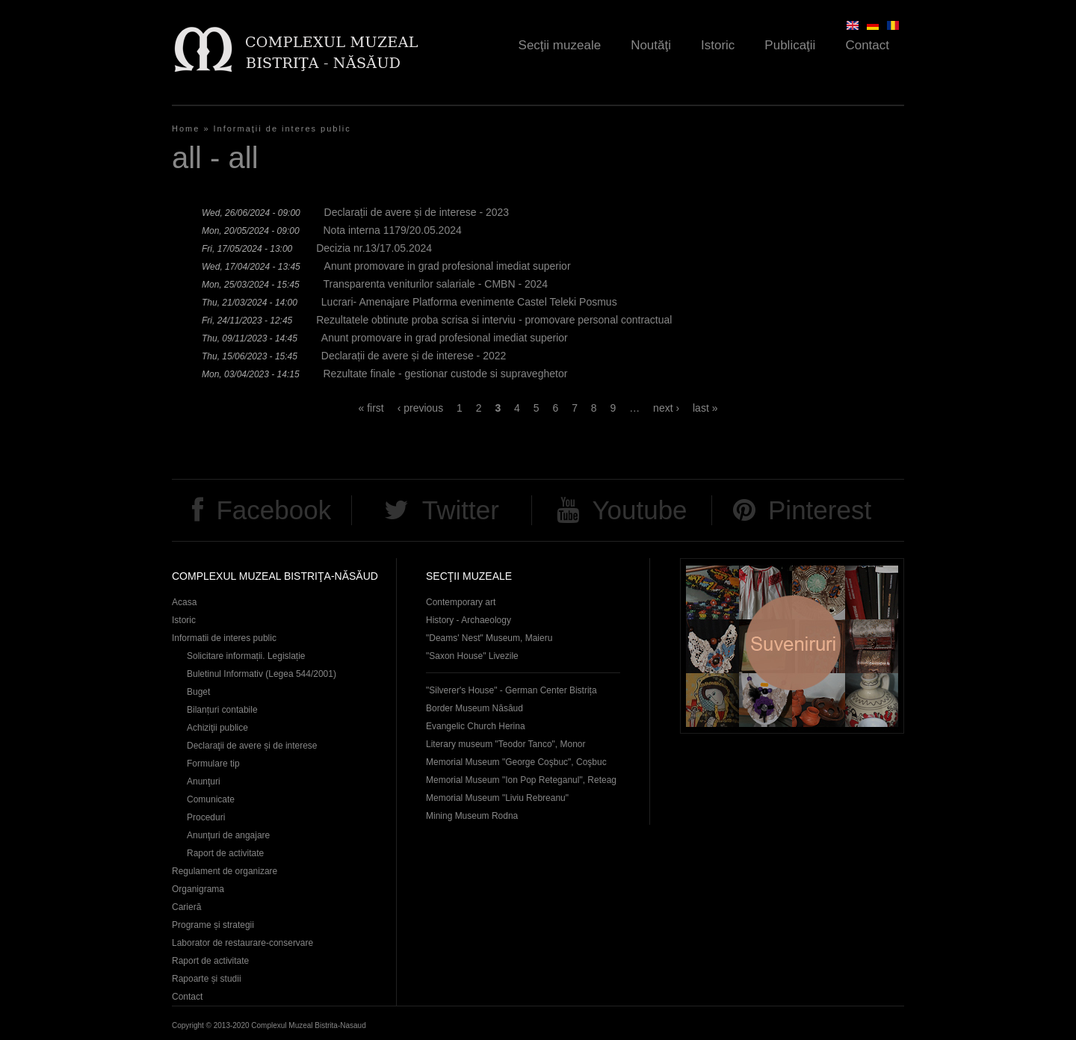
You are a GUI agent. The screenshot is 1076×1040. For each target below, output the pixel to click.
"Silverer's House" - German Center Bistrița (511, 690)
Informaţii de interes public (282, 128)
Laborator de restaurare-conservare (242, 943)
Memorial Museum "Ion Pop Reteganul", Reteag (521, 780)
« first (371, 408)
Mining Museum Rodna (472, 816)
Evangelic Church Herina (475, 726)
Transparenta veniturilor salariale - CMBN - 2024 (435, 284)
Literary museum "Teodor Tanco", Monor (505, 744)
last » (705, 408)
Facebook (273, 509)
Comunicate (211, 799)
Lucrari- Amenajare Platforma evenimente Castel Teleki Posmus (469, 302)
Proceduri (206, 817)
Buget (198, 692)
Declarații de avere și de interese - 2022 (413, 356)
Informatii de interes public (224, 638)
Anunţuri (203, 781)
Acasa (184, 602)
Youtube (639, 509)
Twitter (460, 509)
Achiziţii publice (217, 727)
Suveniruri (792, 646)
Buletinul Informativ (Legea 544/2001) (261, 674)
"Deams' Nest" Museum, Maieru (489, 638)
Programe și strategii (213, 925)
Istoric (718, 45)
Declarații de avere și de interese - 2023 (416, 212)
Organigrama (198, 889)
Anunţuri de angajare (228, 835)
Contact (867, 45)
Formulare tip (213, 763)
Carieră (186, 907)
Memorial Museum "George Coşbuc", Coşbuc (516, 762)
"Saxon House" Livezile (472, 656)
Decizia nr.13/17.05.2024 (374, 248)
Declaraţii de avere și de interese (252, 745)
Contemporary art (460, 602)
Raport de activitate (225, 853)
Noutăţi (651, 45)
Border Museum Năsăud (474, 708)
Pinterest (819, 509)
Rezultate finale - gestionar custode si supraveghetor (445, 374)
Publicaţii (789, 45)
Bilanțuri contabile (222, 710)
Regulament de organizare (224, 871)
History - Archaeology (468, 620)
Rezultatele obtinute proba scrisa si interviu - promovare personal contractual (494, 320)
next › (666, 408)
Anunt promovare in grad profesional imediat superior (447, 266)
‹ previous (420, 408)
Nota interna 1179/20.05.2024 (392, 230)
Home (186, 128)
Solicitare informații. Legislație (246, 656)
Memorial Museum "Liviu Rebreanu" (497, 798)
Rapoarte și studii (206, 979)
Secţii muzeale (560, 45)
